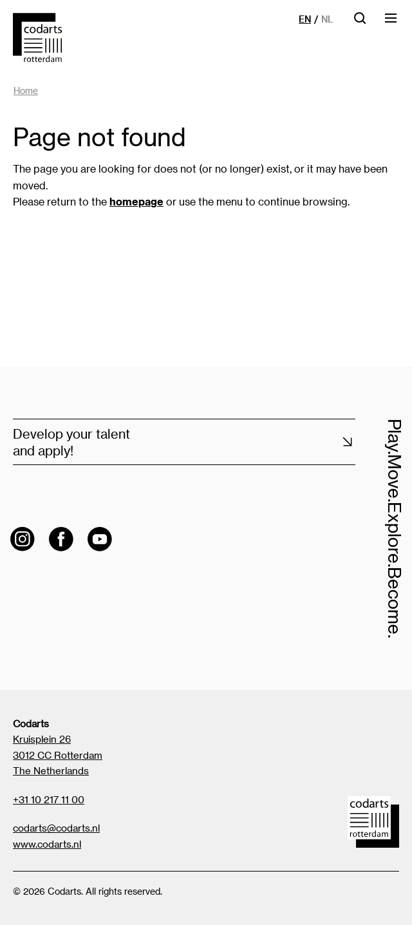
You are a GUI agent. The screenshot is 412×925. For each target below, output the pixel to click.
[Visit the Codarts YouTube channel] (99, 539)
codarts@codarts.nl (56, 828)
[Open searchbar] (360, 22)
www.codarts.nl (47, 844)
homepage (136, 201)
